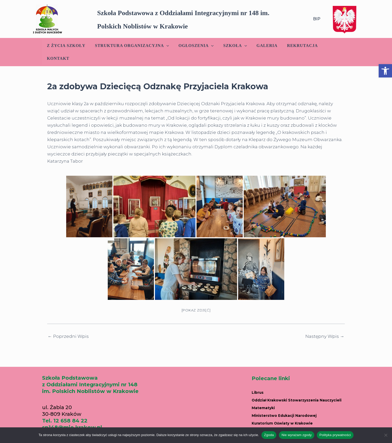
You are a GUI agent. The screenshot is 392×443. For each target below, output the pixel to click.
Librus (260, 379)
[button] (385, 70)
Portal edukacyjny (276, 415)
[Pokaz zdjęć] (196, 297)
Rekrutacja (297, 45)
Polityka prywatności (335, 435)
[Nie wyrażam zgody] (385, 435)
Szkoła (232, 45)
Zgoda (269, 435)
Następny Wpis (324, 323)
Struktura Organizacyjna (132, 45)
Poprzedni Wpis (68, 323)
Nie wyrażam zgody (296, 435)
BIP (316, 18)
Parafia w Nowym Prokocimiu (292, 422)
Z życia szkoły (67, 45)
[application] (166, 45)
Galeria (263, 45)
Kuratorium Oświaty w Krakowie (296, 408)
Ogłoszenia (195, 45)
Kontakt (332, 45)
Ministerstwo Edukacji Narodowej (298, 401)
